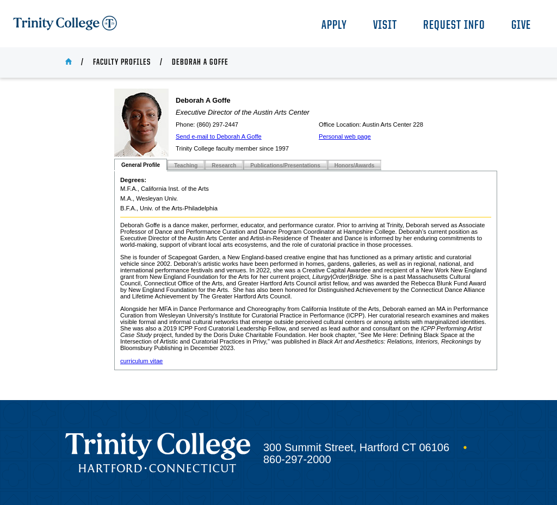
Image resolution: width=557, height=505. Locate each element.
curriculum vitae (141, 361)
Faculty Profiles (122, 62)
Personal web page (345, 136)
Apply (334, 26)
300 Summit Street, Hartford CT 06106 (356, 447)
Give (521, 26)
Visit (385, 26)
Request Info (454, 26)
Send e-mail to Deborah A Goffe (219, 136)
